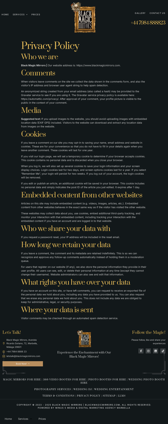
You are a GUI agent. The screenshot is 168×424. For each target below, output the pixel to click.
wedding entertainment (114, 389)
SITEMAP (109, 395)
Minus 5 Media (65, 408)
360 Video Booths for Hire (64, 379)
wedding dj (82, 389)
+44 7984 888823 (148, 23)
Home (5, 14)
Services (20, 14)
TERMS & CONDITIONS (58, 395)
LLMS (122, 395)
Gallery (140, 13)
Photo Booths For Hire (107, 379)
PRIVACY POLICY (88, 395)
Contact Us (157, 13)
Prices (35, 14)
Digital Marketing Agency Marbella (104, 408)
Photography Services (52, 389)
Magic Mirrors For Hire (22, 379)
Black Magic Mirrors (67, 405)
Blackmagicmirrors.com (102, 405)
